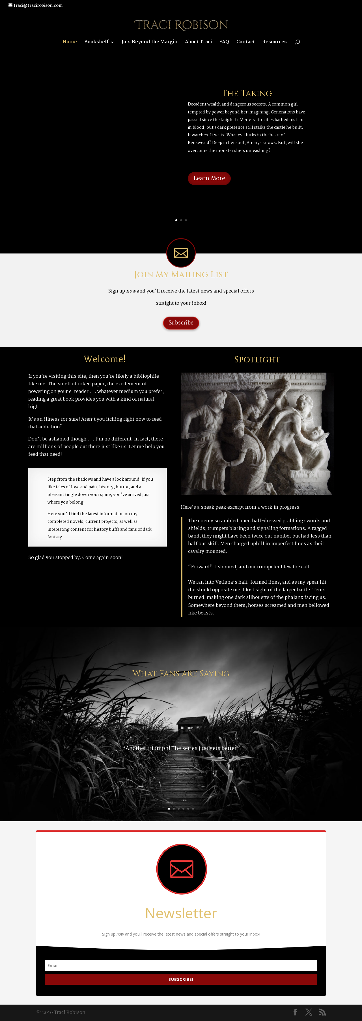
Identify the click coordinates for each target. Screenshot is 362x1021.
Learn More (209, 178)
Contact (245, 43)
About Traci (198, 43)
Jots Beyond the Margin (150, 43)
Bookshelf (96, 43)
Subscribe (181, 323)
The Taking (246, 93)
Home (70, 43)
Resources (274, 43)
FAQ (224, 43)
